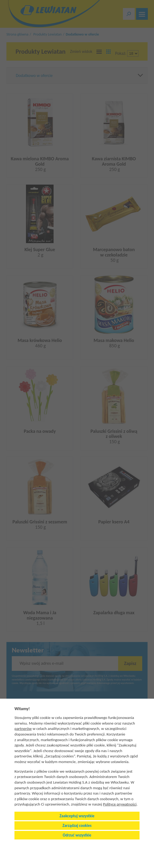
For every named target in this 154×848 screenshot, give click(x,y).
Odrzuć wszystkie (77, 835)
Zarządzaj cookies (76, 825)
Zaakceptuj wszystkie (76, 816)
